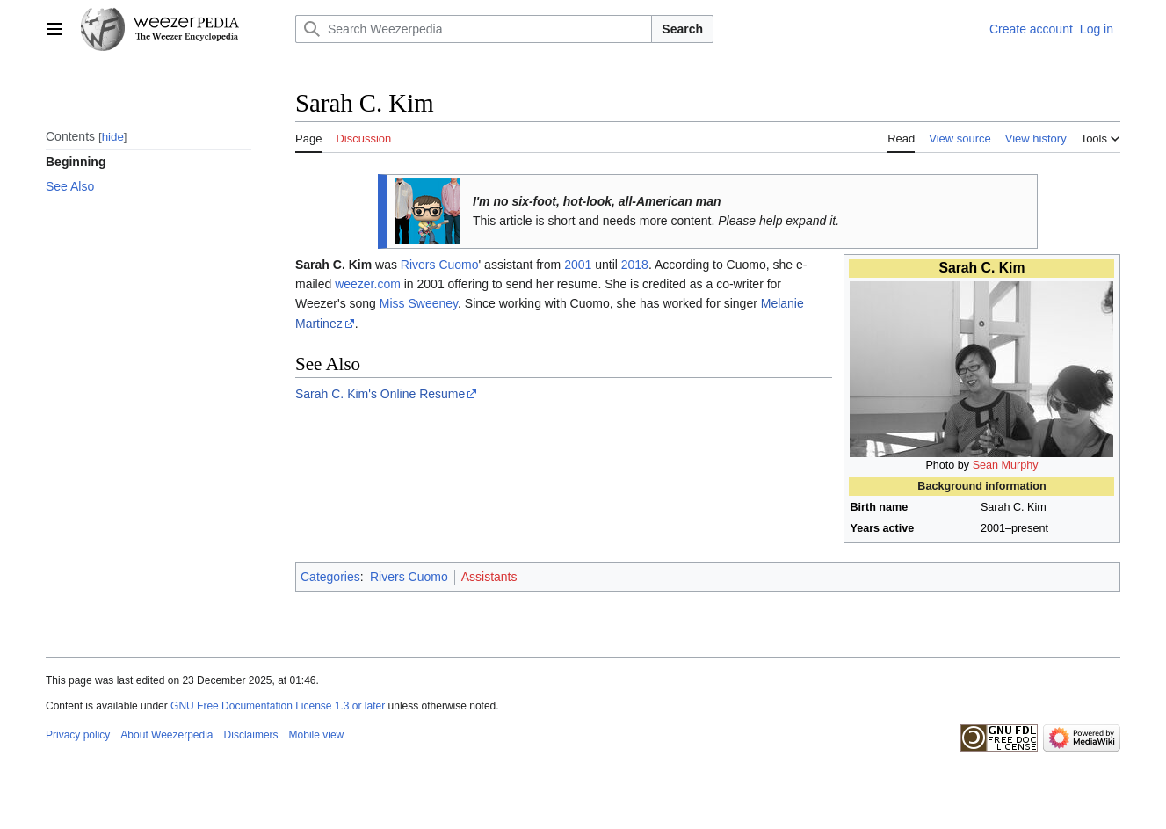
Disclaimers (251, 735)
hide (113, 136)
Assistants (489, 577)
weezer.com (368, 284)
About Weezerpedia (166, 735)
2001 (577, 265)
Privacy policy (78, 735)
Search (682, 29)
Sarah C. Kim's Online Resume (380, 394)
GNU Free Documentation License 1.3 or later (277, 706)
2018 (634, 265)
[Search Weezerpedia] (473, 29)
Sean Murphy (1006, 465)
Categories (330, 577)
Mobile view (316, 735)
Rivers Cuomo (440, 265)
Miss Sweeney (419, 303)
